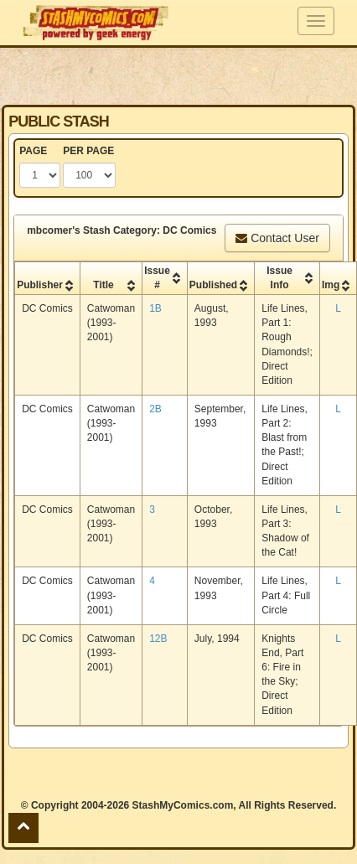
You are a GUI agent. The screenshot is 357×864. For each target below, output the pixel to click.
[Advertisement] (178, 75)
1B (155, 308)
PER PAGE (88, 151)
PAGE (33, 151)
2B (155, 409)
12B (158, 638)
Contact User (277, 238)
